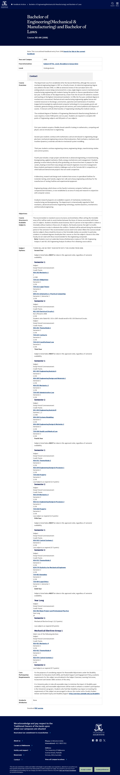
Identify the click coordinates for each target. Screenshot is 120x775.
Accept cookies (86, 769)
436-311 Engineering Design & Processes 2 (48, 502)
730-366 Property (39, 475)
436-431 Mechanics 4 (41, 643)
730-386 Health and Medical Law (45, 431)
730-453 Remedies (40, 574)
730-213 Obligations (40, 280)
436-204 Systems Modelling (43, 417)
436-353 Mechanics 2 (41, 385)
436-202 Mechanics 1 (41, 272)
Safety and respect (21, 750)
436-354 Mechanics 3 (41, 495)
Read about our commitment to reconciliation (31, 733)
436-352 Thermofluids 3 (42, 560)
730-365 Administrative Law (43, 392)
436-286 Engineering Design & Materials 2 (48, 424)
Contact (17, 760)
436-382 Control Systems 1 (43, 540)
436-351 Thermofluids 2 (42, 460)
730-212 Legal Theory (41, 287)
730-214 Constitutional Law (43, 342)
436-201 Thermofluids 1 (42, 328)
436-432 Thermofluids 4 (42, 650)
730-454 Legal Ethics (40, 582)
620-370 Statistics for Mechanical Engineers (49, 567)
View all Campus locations (54, 759)
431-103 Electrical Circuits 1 (43, 311)
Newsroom (18, 755)
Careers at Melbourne (22, 745)
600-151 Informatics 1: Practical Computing (49, 294)
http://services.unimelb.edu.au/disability (84, 694)
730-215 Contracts (40, 335)
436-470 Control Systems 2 (43, 658)
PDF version (39, 708)
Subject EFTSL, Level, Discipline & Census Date (61, 64)
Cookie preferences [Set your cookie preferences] (102, 769)
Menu (117, 4)
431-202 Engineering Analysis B (44, 410)
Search (112, 4)
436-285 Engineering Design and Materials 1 (49, 378)
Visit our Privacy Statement (67, 770)
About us (17, 741)
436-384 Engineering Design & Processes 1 (48, 468)
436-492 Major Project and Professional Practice (51, 611)
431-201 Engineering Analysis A (44, 371)
